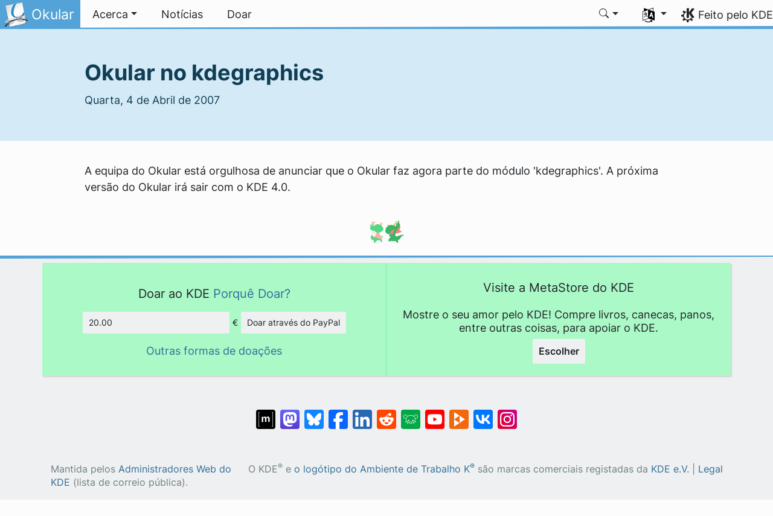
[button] (114, 14)
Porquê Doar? (251, 293)
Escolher (559, 351)
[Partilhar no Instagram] (507, 413)
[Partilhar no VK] (483, 413)
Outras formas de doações (214, 350)
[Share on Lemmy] (410, 413)
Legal (710, 469)
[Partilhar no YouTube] (434, 413)
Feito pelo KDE (735, 14)
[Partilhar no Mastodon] (290, 413)
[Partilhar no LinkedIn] (362, 413)
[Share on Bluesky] (314, 413)
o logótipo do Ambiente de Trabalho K (384, 469)
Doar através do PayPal (293, 322)
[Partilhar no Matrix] (265, 413)
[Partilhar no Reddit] (386, 413)
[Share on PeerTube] (459, 413)
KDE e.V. (670, 469)
